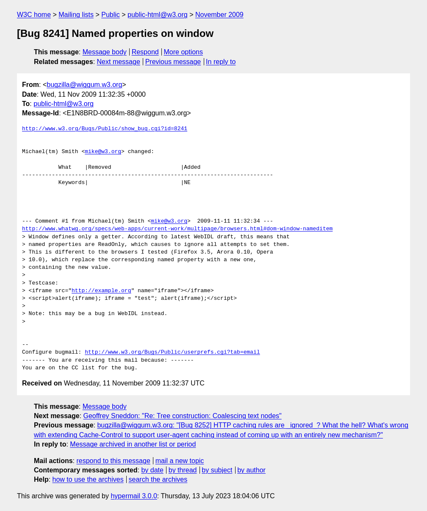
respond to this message (113, 460)
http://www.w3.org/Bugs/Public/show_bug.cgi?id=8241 (104, 129)
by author (251, 470)
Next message (118, 61)
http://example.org (101, 291)
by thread (183, 470)
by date (152, 470)
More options (183, 52)
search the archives (158, 479)
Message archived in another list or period (133, 444)
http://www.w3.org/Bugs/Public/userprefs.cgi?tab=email (172, 352)
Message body (105, 52)
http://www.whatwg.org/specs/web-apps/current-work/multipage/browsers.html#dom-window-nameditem (177, 229)
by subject (217, 470)
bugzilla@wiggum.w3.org (84, 84)
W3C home (34, 14)
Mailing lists (76, 14)
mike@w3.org (103, 152)
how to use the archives (88, 479)
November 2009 (219, 14)
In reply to (221, 61)
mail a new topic (179, 460)
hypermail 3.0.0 (134, 496)
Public (110, 14)
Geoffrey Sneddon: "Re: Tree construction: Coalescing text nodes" (182, 415)
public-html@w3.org (158, 14)
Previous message (173, 61)
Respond (145, 52)
